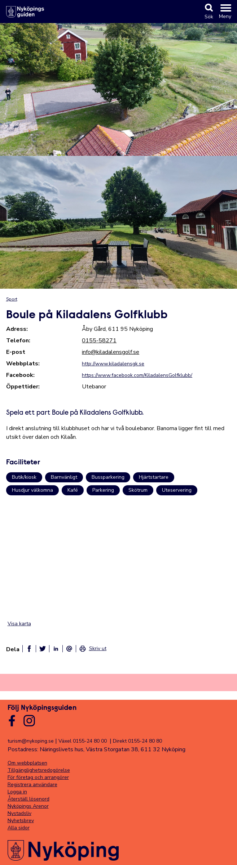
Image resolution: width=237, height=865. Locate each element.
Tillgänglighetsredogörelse (39, 770)
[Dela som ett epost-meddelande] (69, 648)
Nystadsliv (19, 813)
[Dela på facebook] (29, 648)
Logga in (17, 791)
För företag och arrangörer (38, 777)
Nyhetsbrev (21, 820)
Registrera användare (32, 784)
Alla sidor (19, 827)
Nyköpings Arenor (28, 806)
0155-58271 (99, 340)
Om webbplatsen (27, 763)
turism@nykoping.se (31, 741)
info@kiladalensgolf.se (110, 352)
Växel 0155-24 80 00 (82, 741)
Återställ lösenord (28, 799)
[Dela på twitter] (42, 648)
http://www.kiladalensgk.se (113, 363)
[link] (92, 648)
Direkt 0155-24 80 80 (137, 741)
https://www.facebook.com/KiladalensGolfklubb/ (137, 375)
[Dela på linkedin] (56, 648)
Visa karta (19, 623)
